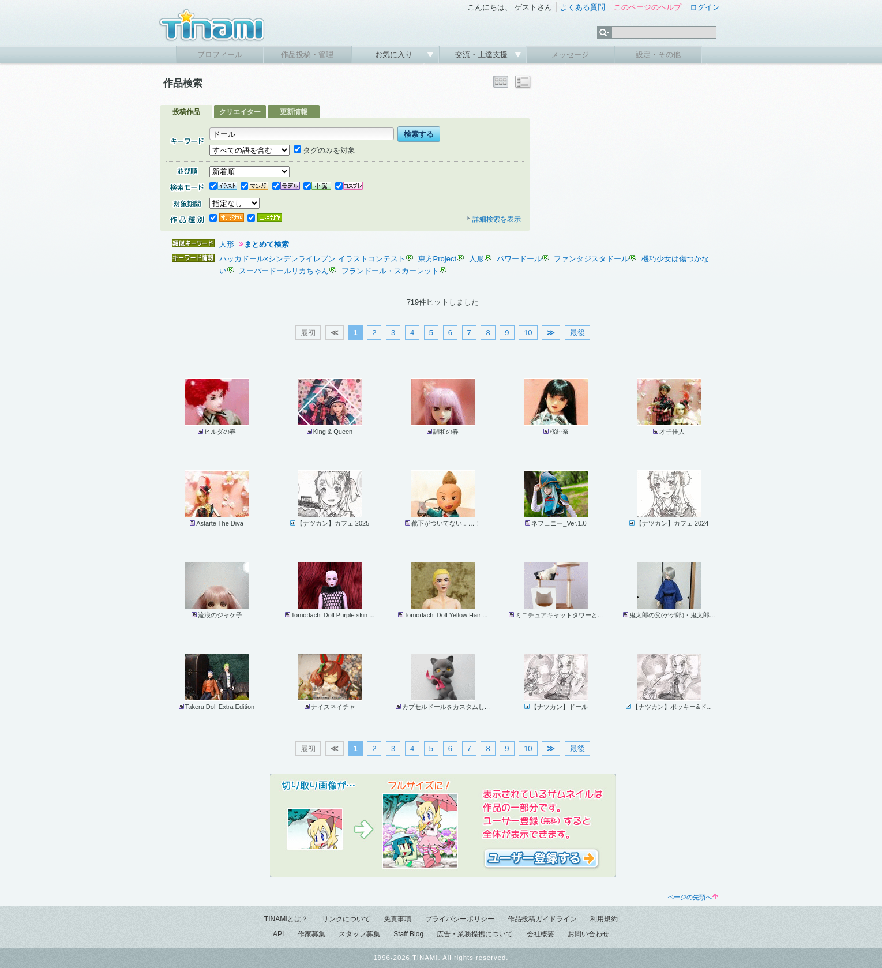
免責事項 (397, 919)
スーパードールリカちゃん (284, 271)
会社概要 (540, 934)
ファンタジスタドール (591, 258)
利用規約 (604, 919)
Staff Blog (408, 934)
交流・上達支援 (482, 54)
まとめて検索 (266, 244)
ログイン (705, 7)
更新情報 (293, 112)
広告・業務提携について (475, 934)
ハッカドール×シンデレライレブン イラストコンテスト (312, 258)
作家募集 (311, 934)
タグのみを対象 (324, 150)
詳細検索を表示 (493, 219)
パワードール (519, 258)
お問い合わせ (588, 934)
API (278, 934)
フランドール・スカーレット (390, 271)
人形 (226, 244)
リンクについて (346, 919)
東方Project (437, 258)
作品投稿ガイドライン (542, 919)
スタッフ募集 (359, 934)
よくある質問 (582, 7)
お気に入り (395, 54)
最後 (577, 332)
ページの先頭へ (692, 897)
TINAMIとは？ (286, 919)
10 (528, 332)
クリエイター (240, 112)
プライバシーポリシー (459, 919)
